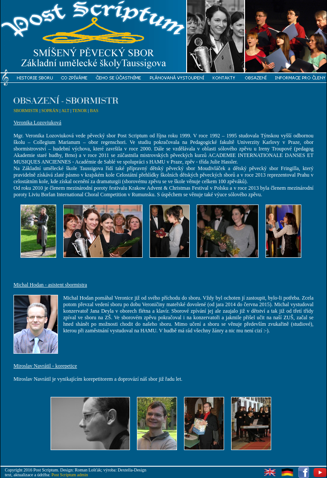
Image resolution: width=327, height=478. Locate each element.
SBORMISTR (26, 110)
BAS (94, 110)
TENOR (79, 110)
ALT (65, 110)
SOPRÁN (49, 110)
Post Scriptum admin (69, 474)
